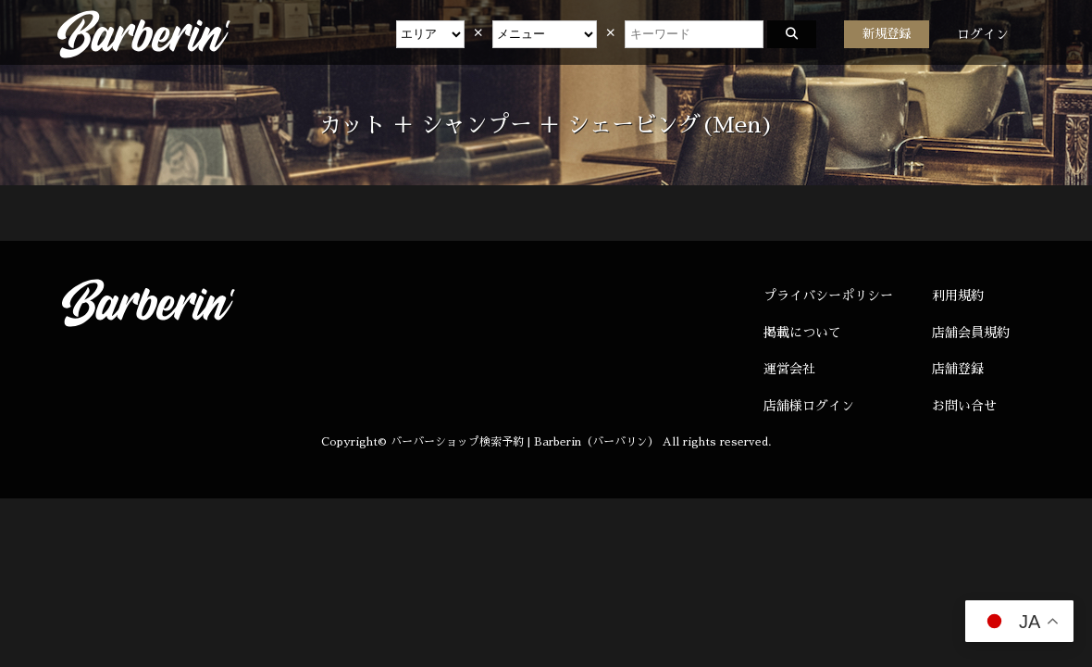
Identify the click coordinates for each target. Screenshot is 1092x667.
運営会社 (789, 368)
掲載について (802, 332)
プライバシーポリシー (828, 295)
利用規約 (958, 295)
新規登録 (886, 34)
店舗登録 (958, 368)
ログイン (983, 34)
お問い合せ (964, 405)
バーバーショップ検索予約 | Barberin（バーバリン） (525, 441)
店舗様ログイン (808, 405)
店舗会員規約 (971, 332)
